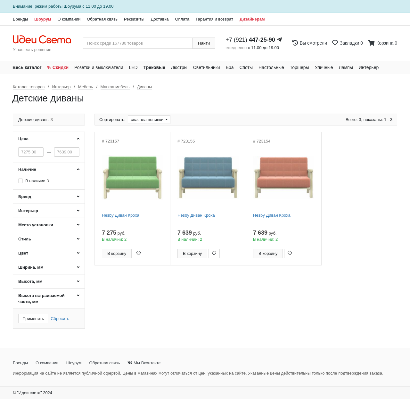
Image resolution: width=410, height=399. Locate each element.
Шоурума (72, 6)
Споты (246, 67)
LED (133, 67)
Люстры (179, 67)
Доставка (160, 19)
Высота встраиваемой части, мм (41, 298)
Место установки (35, 224)
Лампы (346, 67)
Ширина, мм (31, 267)
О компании (68, 19)
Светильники (206, 67)
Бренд (24, 196)
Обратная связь (102, 19)
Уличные (324, 67)
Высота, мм (30, 281)
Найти (204, 43)
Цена (23, 138)
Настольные (271, 67)
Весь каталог (27, 67)
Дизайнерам (252, 19)
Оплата (182, 19)
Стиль (24, 239)
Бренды (20, 19)
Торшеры (299, 67)
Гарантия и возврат (214, 19)
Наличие (27, 169)
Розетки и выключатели (98, 67)
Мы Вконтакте (143, 362)
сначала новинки (147, 119)
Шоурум (42, 19)
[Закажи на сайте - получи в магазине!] (1, 211)
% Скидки (58, 67)
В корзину (116, 253)
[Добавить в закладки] (138, 253)
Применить (33, 318)
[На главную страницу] (45, 40)
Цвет (23, 253)
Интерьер (369, 67)
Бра (230, 67)
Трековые (154, 67)
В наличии (37, 180)
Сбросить (60, 318)
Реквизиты (134, 19)
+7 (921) (250, 40)
